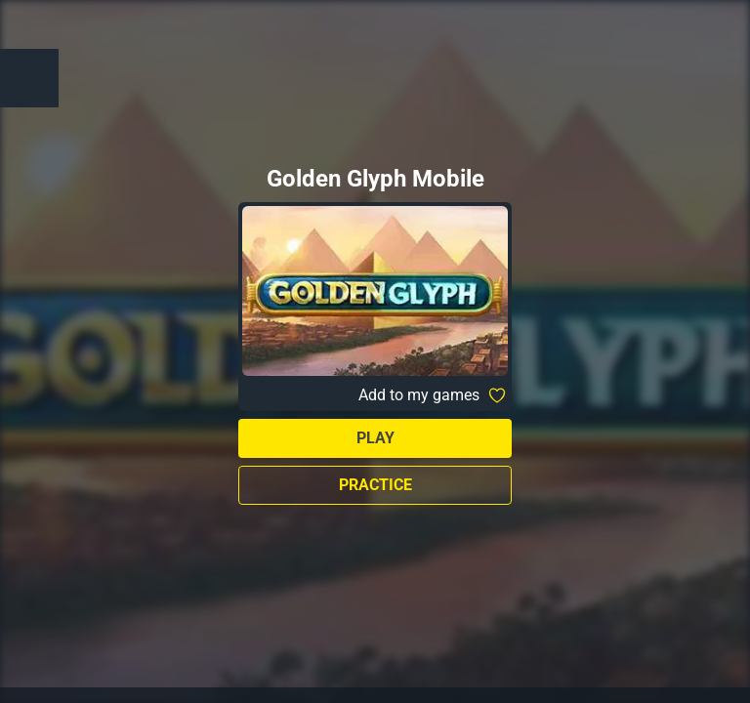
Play (375, 438)
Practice (375, 485)
